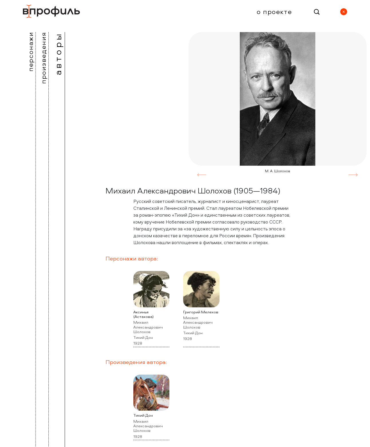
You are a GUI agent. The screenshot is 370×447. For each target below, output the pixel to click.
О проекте (274, 11)
